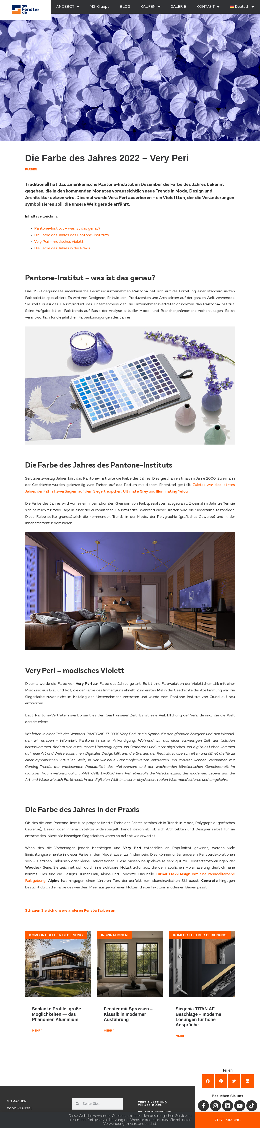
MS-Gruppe (99, 7)
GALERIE (178, 7)
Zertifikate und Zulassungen (152, 1104)
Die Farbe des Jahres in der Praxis (62, 248)
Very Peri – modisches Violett (58, 242)
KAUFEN (150, 7)
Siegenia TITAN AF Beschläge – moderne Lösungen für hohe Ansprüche (198, 1016)
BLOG (125, 7)
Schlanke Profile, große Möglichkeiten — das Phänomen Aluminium (56, 1014)
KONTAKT (208, 7)
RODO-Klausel (19, 1108)
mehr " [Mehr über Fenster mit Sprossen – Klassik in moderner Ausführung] (109, 1030)
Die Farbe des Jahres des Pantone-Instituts (71, 235)
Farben (31, 169)
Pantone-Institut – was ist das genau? (67, 228)
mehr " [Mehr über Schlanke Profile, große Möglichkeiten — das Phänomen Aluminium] (37, 1030)
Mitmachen (17, 1101)
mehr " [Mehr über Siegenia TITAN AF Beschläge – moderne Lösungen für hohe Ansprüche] (181, 1036)
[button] (208, 1081)
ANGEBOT (67, 7)
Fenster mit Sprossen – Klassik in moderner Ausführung (128, 1014)
